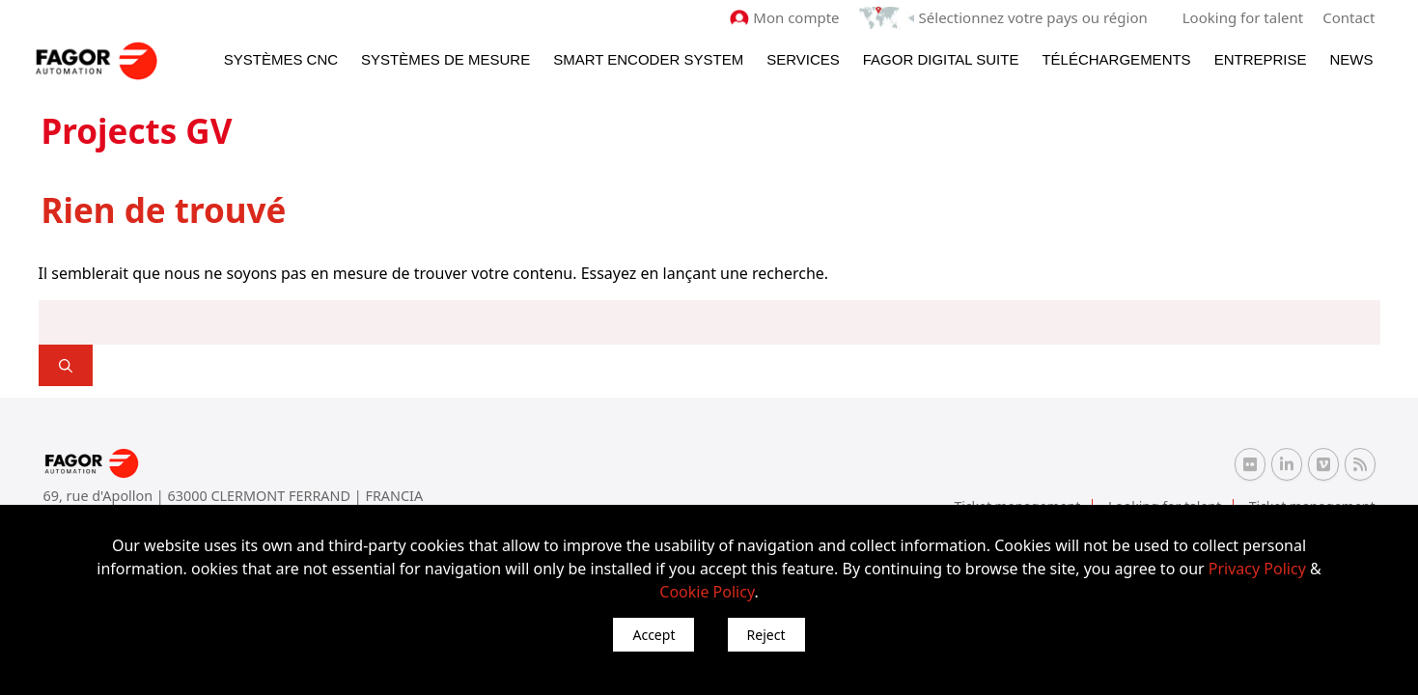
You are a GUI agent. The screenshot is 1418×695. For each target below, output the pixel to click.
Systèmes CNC (281, 59)
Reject (766, 635)
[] (66, 365)
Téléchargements (1116, 59)
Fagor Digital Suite (941, 59)
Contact (1348, 17)
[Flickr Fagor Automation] (1250, 464)
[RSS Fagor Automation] (1360, 464)
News (1352, 59)
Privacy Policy (1257, 568)
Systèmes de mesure (445, 59)
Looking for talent (1242, 17)
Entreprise (1260, 59)
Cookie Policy (706, 591)
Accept (653, 635)
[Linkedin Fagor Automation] (1286, 464)
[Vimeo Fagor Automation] (1323, 464)
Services (803, 59)
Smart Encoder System (648, 59)
